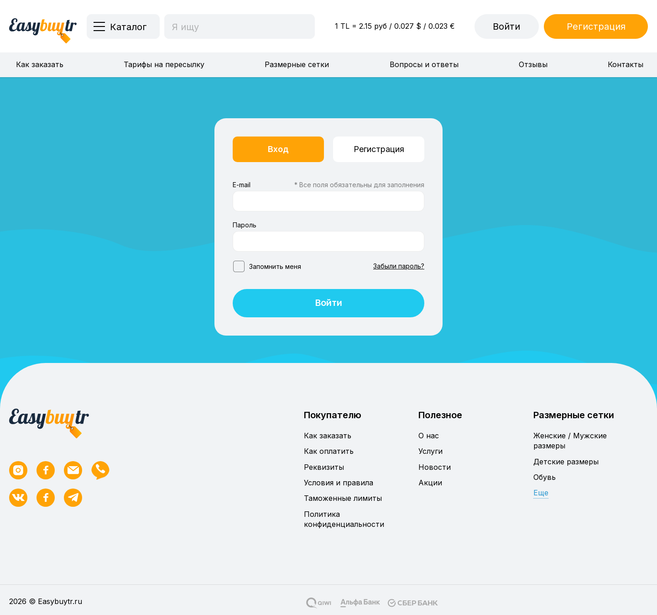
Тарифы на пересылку (164, 64)
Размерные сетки (297, 64)
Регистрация (596, 26)
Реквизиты (324, 467)
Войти (506, 26)
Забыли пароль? (398, 266)
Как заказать (39, 64)
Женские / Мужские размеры (570, 440)
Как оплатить (329, 451)
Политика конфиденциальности (344, 519)
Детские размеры (566, 461)
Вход (278, 149)
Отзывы (533, 64)
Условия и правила (338, 482)
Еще (540, 493)
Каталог (128, 26)
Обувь (544, 477)
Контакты (625, 64)
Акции (430, 482)
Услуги (430, 451)
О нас (428, 435)
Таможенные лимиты (343, 498)
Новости (434, 467)
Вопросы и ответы (424, 64)
